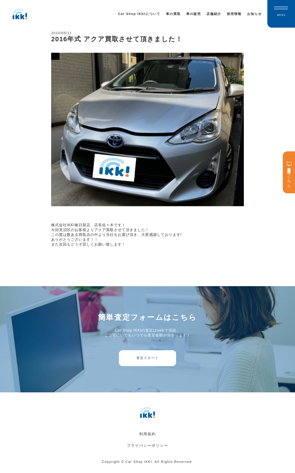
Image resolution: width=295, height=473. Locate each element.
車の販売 (193, 14)
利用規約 (147, 440)
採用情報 (234, 14)
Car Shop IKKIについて (139, 14)
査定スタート (147, 362)
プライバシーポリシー (147, 451)
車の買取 (173, 14)
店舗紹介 (213, 14)
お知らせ (254, 14)
